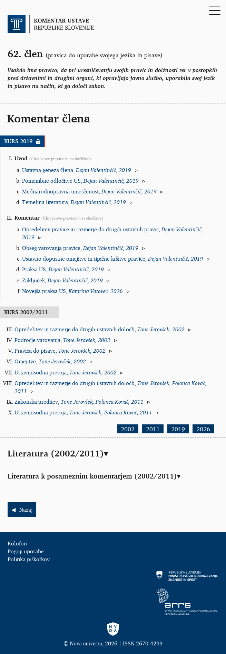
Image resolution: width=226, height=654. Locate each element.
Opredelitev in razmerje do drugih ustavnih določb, (99, 329)
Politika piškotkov (29, 559)
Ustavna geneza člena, (76, 170)
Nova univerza (86, 643)
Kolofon (17, 543)
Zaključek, (62, 280)
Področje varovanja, (62, 339)
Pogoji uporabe (26, 551)
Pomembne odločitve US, (80, 180)
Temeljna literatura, (74, 202)
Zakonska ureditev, (79, 401)
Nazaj (25, 509)
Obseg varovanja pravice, (80, 247)
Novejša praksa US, (72, 291)
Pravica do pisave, (60, 350)
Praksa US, (63, 269)
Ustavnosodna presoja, (65, 372)
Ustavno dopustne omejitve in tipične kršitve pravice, (112, 258)
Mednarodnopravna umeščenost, (89, 191)
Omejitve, (50, 361)
